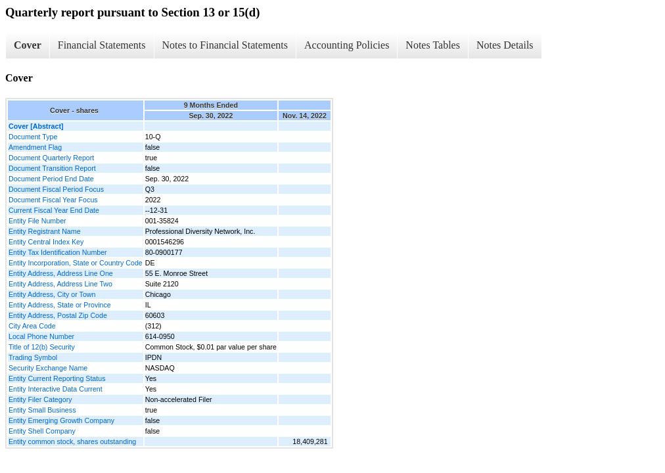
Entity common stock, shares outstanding (72, 441)
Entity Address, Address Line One (61, 273)
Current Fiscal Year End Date (54, 210)
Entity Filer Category (40, 399)
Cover (27, 45)
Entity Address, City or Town (52, 294)
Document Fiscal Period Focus (56, 189)
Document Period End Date (51, 179)
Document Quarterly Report (51, 158)
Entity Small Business (42, 410)
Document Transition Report (52, 168)
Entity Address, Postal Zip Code (58, 315)
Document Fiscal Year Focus (53, 200)
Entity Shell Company (42, 431)
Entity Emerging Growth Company (61, 420)
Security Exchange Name (48, 368)
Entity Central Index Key (46, 242)
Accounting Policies (346, 45)
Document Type (33, 137)
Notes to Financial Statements (225, 45)
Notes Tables (432, 45)
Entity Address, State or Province (60, 305)
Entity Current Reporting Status (57, 378)
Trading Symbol (33, 357)
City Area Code (32, 326)
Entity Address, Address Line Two (60, 284)
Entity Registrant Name (45, 231)
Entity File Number (37, 221)
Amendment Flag (35, 147)
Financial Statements (102, 45)
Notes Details (505, 45)
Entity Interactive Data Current (56, 389)
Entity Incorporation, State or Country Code (76, 263)
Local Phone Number (41, 336)
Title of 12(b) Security (42, 347)
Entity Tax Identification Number (58, 252)
